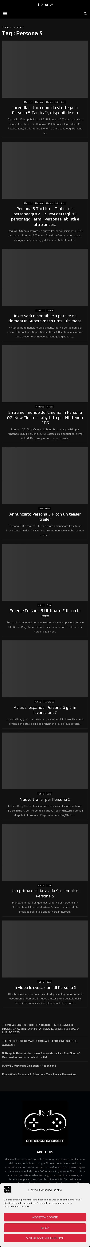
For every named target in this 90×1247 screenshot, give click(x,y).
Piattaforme (44, 508)
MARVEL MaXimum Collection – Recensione (29, 1065)
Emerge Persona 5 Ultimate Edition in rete (45, 613)
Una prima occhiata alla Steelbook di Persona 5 (45, 893)
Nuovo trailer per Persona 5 (45, 799)
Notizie (49, 102)
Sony (63, 102)
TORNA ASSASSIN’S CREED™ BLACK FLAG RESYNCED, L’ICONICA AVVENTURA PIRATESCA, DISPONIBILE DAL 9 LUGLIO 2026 (40, 1028)
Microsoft (28, 102)
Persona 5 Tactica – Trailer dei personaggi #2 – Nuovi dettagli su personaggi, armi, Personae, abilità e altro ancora (45, 216)
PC (56, 102)
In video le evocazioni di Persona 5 (45, 987)
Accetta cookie (45, 1217)
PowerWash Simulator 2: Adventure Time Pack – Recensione (39, 1074)
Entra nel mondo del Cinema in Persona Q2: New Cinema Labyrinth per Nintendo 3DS (45, 417)
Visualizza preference (45, 1238)
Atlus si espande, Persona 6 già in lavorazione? (45, 710)
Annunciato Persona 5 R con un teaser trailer (45, 517)
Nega (45, 1227)
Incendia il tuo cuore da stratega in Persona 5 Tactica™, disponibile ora (45, 110)
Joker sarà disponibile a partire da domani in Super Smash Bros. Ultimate (45, 318)
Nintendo (39, 102)
